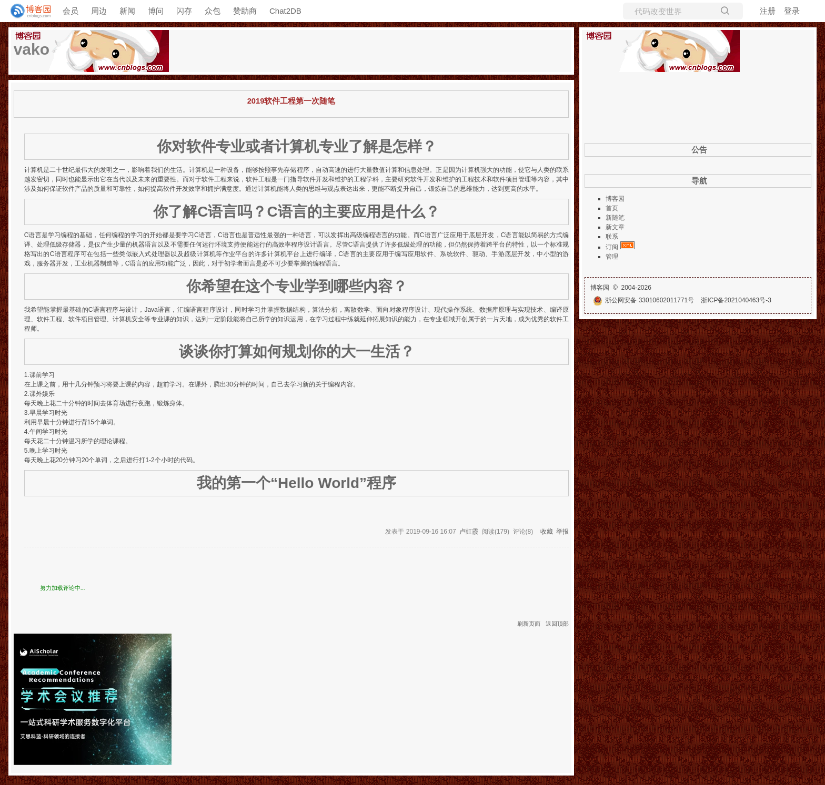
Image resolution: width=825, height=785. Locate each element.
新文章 (615, 227)
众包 (212, 10)
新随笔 (615, 217)
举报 (562, 531)
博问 (156, 10)
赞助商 (245, 10)
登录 (792, 10)
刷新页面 (528, 623)
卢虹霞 (468, 531)
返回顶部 (557, 623)
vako (31, 49)
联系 (612, 236)
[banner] (26, 11)
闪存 (184, 10)
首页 (612, 208)
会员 (70, 10)
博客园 (615, 198)
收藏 (546, 531)
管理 (612, 256)
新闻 (127, 10)
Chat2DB (285, 10)
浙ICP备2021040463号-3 (736, 300)
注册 (768, 10)
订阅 (612, 247)
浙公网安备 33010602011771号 (643, 300)
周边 (99, 10)
